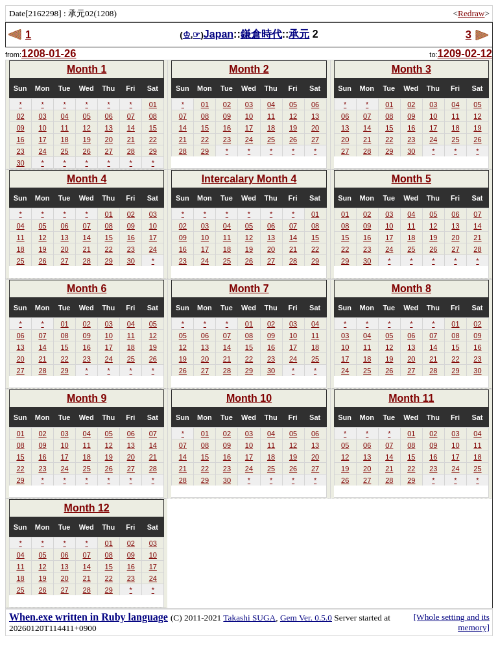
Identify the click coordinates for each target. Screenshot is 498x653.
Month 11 (411, 398)
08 (153, 116)
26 (87, 151)
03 (42, 116)
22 (153, 139)
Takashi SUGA (249, 617)
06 (109, 116)
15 (153, 128)
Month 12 (87, 507)
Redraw (471, 13)
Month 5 (411, 178)
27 (109, 151)
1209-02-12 (465, 53)
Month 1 (86, 69)
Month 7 (248, 288)
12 (87, 128)
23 (20, 151)
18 (64, 139)
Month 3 (411, 69)
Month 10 (249, 398)
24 (42, 151)
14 (131, 128)
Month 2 (248, 69)
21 (131, 139)
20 (109, 139)
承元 (299, 34)
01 (153, 104)
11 (64, 128)
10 (42, 128)
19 (87, 139)
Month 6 (86, 288)
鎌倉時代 (261, 34)
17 (42, 139)
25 (64, 151)
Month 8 (411, 288)
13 (109, 128)
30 (20, 163)
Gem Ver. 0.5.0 (306, 617)
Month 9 (86, 398)
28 (131, 151)
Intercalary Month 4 (249, 178)
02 (20, 116)
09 (20, 128)
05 (87, 116)
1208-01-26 (48, 53)
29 (153, 151)
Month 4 (86, 178)
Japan (218, 34)
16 (20, 139)
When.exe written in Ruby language (88, 616)
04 (64, 116)
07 (131, 116)
